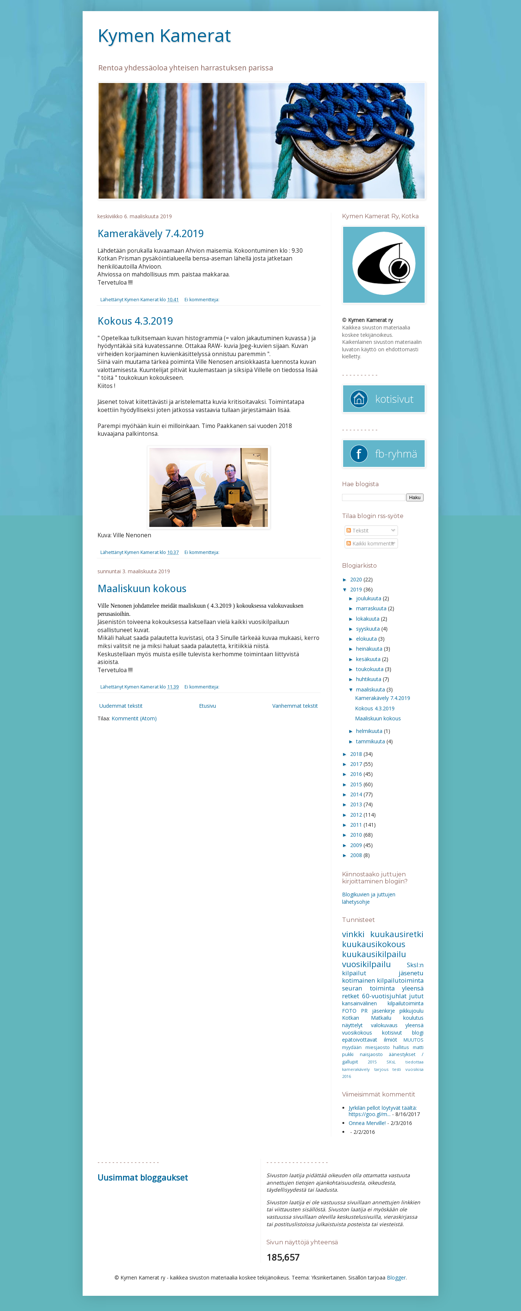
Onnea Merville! (367, 1122)
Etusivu (207, 705)
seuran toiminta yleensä (383, 988)
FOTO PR (355, 1010)
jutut (416, 996)
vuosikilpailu (366, 964)
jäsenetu (411, 973)
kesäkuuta (369, 659)
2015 (357, 784)
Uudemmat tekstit (121, 705)
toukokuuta (370, 669)
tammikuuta (371, 741)
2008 (357, 855)
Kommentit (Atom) (134, 718)
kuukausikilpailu (374, 954)
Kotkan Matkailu (366, 1017)
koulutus (413, 1017)
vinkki (353, 934)
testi (396, 1069)
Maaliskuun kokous (141, 589)
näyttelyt (352, 1025)
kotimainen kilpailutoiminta (383, 980)
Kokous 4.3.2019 (135, 321)
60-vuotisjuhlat (384, 996)
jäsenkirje (383, 1010)
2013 (357, 804)
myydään (352, 1047)
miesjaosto (377, 1047)
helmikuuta (370, 730)
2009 (357, 845)
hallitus (401, 1047)
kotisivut (392, 1032)
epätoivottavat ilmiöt (369, 1039)
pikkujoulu (411, 1010)
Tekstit (357, 530)
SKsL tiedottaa (405, 1062)
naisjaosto (371, 1054)
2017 (357, 763)
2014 (357, 794)
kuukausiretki (397, 934)
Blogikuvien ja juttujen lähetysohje (368, 898)
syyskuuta (368, 628)
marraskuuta (372, 608)
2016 (357, 773)
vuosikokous (357, 1032)
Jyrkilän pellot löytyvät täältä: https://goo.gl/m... (383, 1111)
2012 (357, 814)
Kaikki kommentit (370, 543)
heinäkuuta (370, 648)
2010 (357, 834)
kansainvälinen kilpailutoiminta (383, 1003)
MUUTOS (414, 1040)
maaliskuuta (371, 689)
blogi (418, 1032)
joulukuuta (369, 598)
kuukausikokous (373, 944)
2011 (357, 824)
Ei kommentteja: (202, 299)
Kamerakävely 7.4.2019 (150, 234)
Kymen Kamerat (164, 35)
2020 (357, 579)
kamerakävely (356, 1069)
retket (350, 996)
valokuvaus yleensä (397, 1025)
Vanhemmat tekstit (295, 705)
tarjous (381, 1069)
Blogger (396, 1277)
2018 (357, 753)
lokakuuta (368, 618)
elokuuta (367, 638)
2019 (357, 589)
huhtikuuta (369, 679)
